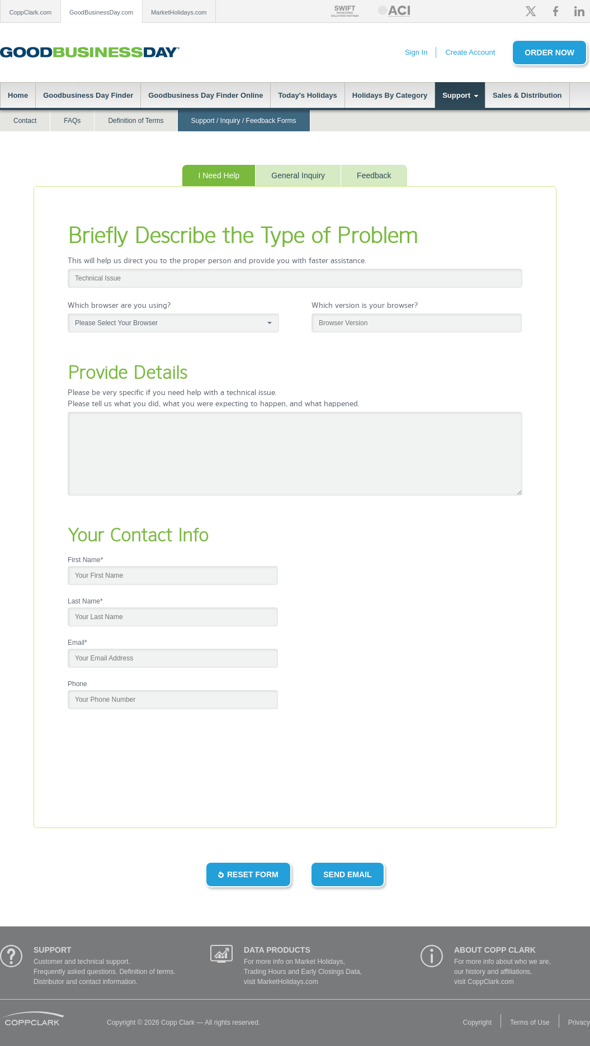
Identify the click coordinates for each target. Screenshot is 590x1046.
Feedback (374, 175)
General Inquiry (298, 175)
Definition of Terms (135, 121)
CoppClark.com (30, 12)
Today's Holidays (307, 95)
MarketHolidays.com (179, 12)
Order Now (549, 52)
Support (456, 95)
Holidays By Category (389, 95)
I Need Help (218, 175)
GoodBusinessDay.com (101, 12)
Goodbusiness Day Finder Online (205, 95)
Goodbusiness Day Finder (88, 95)
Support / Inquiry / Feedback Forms (243, 121)
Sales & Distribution (527, 95)
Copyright (477, 1022)
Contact (24, 121)
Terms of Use (530, 1022)
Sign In (416, 52)
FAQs (72, 121)
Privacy (579, 1022)
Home (18, 95)
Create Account (470, 52)
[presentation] (153, 772)
